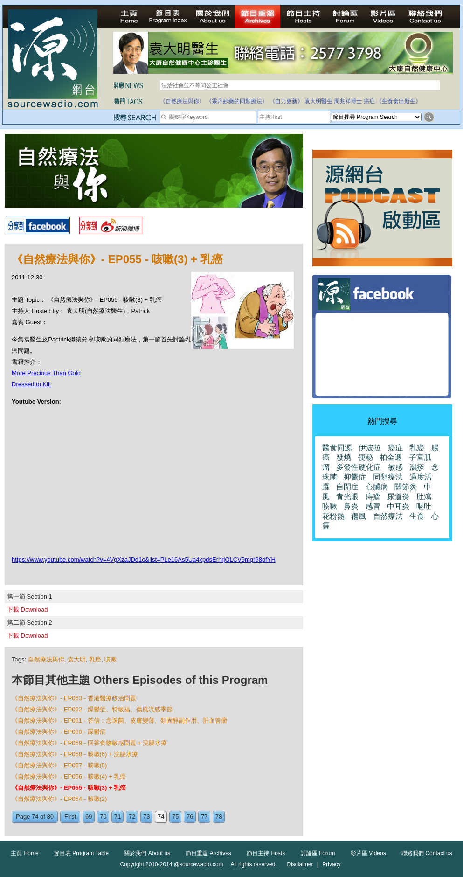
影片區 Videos (368, 853)
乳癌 (95, 659)
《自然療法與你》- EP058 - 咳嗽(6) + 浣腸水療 (75, 754)
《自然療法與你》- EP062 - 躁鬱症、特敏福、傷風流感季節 (92, 709)
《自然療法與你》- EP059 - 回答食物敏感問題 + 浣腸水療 (89, 742)
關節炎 (405, 487)
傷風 (358, 516)
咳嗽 (110, 659)
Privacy (331, 864)
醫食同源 (337, 448)
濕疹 (416, 467)
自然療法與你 (46, 659)
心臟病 (377, 487)
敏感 (395, 467)
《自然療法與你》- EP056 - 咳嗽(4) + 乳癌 (69, 776)
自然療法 (388, 516)
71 (117, 816)
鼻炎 (351, 506)
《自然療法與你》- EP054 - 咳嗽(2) (59, 798)
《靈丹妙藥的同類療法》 (237, 101)
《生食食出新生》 (398, 101)
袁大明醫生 (318, 101)
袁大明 (77, 659)
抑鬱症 (355, 477)
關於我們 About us (147, 853)
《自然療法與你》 (182, 101)
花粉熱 (333, 516)
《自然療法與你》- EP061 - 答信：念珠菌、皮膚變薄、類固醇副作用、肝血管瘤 (119, 720)
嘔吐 (423, 506)
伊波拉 (370, 448)
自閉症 (347, 487)
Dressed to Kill (31, 384)
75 (175, 816)
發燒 (343, 457)
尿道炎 (398, 497)
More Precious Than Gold (46, 372)
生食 (416, 516)
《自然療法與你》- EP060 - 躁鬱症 (59, 731)
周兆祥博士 (348, 101)
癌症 (369, 101)
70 (103, 816)
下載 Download (27, 609)
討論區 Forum (318, 853)
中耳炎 (398, 506)
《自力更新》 (286, 101)
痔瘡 (373, 497)
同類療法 (388, 477)
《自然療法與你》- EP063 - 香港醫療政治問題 (74, 698)
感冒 (373, 506)
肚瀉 (423, 497)
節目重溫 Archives (208, 853)
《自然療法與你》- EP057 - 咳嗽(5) (59, 765)
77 (204, 816)
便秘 (365, 457)
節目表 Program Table (81, 853)
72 (132, 816)
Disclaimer (300, 864)
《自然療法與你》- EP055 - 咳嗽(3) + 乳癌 (69, 787)
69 (88, 816)
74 (161, 816)
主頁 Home (24, 853)
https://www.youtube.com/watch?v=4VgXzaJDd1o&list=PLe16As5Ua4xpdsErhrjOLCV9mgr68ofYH (144, 559)
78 (218, 816)
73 (146, 816)
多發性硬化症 (358, 467)
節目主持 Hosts (266, 853)
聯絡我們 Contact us (426, 853)
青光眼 (347, 497)
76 (190, 816)
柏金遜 (391, 457)
